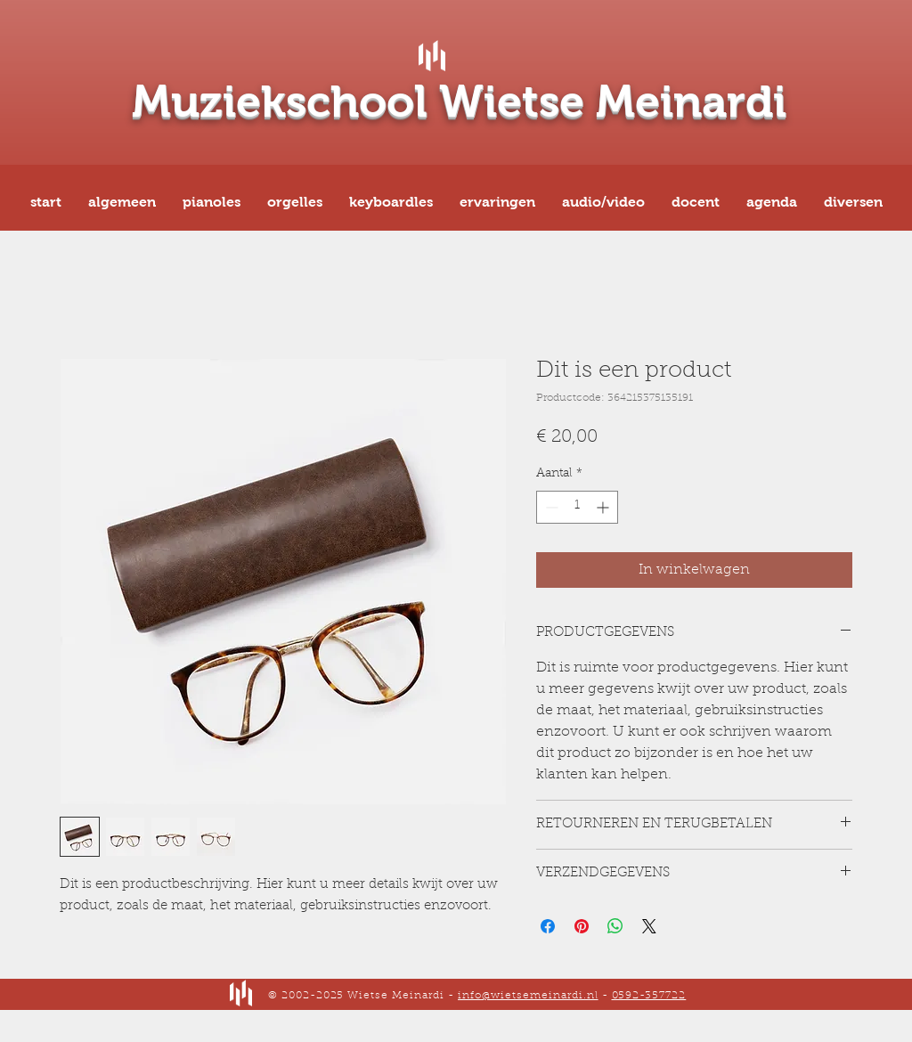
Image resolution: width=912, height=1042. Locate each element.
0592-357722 (649, 995)
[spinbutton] (577, 507)
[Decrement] (550, 507)
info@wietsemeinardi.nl (528, 995)
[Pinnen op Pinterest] (581, 926)
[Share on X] (649, 926)
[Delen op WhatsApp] (615, 926)
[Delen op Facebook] (547, 926)
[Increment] (604, 507)
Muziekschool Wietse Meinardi (459, 101)
